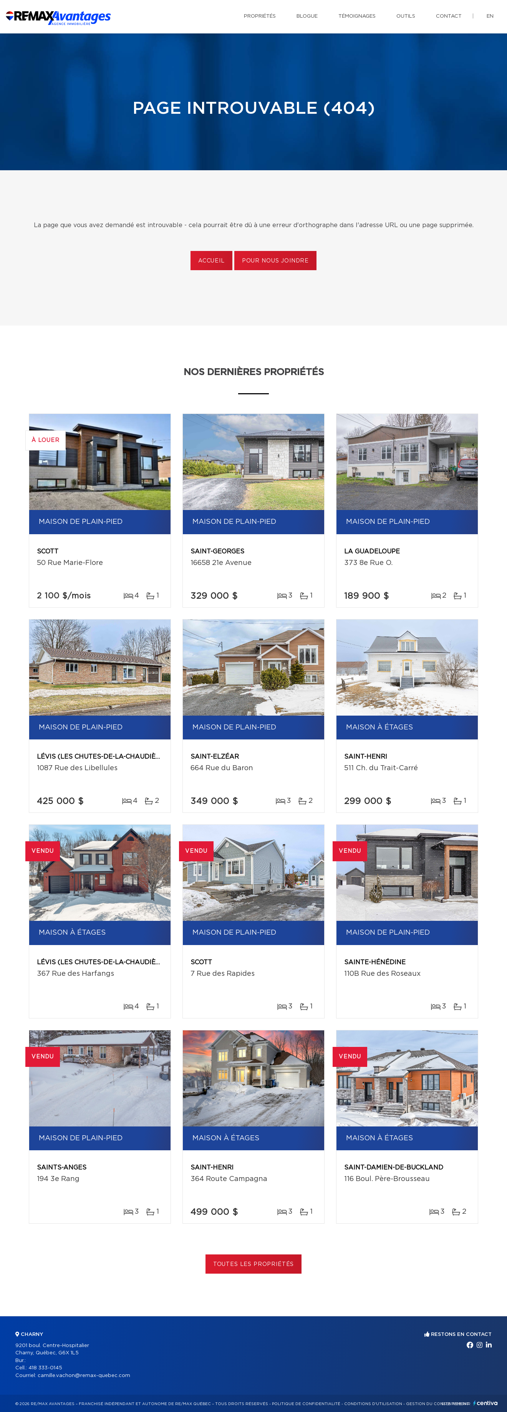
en (490, 16)
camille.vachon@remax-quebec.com (84, 1375)
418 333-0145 (45, 1367)
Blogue (307, 16)
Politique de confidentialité (306, 1404)
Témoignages (357, 16)
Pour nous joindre (275, 261)
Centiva (485, 1402)
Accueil (211, 261)
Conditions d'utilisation (373, 1404)
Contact (449, 16)
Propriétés (260, 16)
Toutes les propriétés (253, 1264)
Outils (405, 16)
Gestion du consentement (437, 1404)
